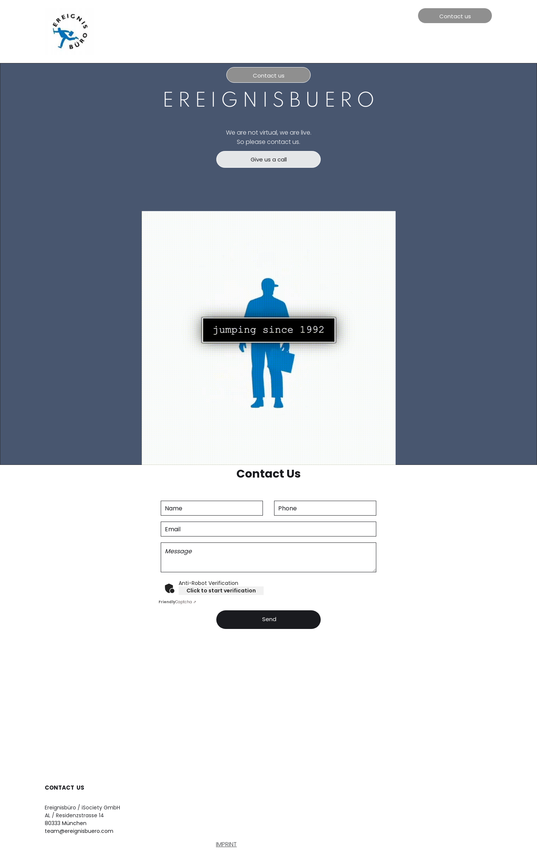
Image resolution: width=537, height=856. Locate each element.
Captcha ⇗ (177, 602)
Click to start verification (221, 590)
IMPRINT (226, 844)
